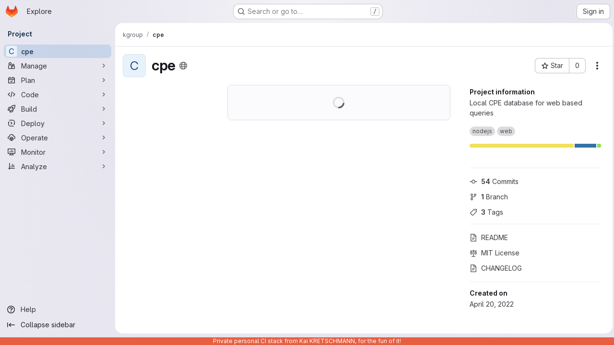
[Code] (57, 94)
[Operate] (57, 137)
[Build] (57, 108)
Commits (491, 181)
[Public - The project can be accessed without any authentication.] (183, 65)
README (486, 237)
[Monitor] (57, 152)
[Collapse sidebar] (57, 325)
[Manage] (57, 65)
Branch (486, 197)
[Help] (57, 309)
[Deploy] (57, 123)
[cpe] (57, 51)
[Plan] (57, 80)
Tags (484, 212)
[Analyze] (57, 166)
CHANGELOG (493, 268)
